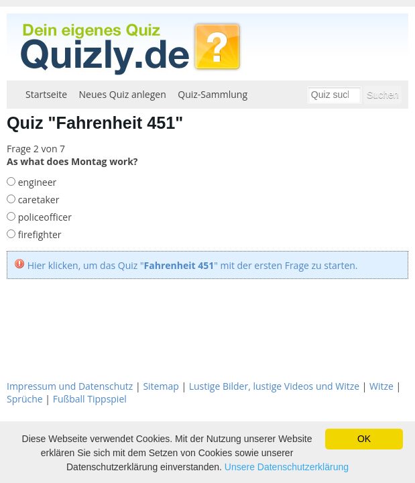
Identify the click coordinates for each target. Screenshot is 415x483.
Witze (381, 386)
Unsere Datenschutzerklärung (287, 467)
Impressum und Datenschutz (70, 386)
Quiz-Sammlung (212, 94)
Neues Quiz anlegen (122, 94)
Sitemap (160, 386)
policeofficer (43, 217)
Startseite (46, 94)
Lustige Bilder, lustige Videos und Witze (274, 386)
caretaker (37, 199)
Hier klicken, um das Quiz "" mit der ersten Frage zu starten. (192, 265)
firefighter (38, 234)
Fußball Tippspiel (90, 398)
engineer (35, 182)
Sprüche (25, 398)
